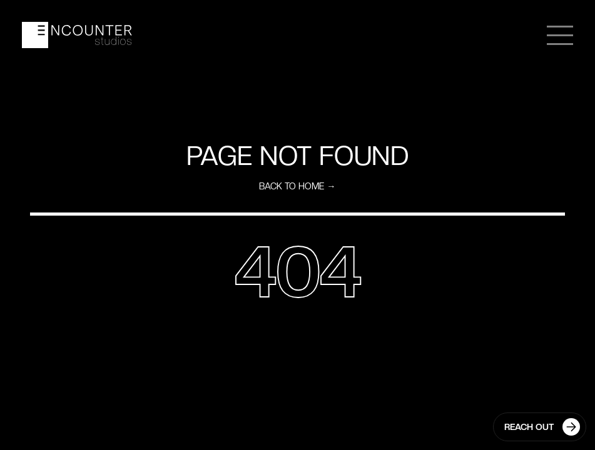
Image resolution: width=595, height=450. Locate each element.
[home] (77, 35)
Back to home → (297, 186)
